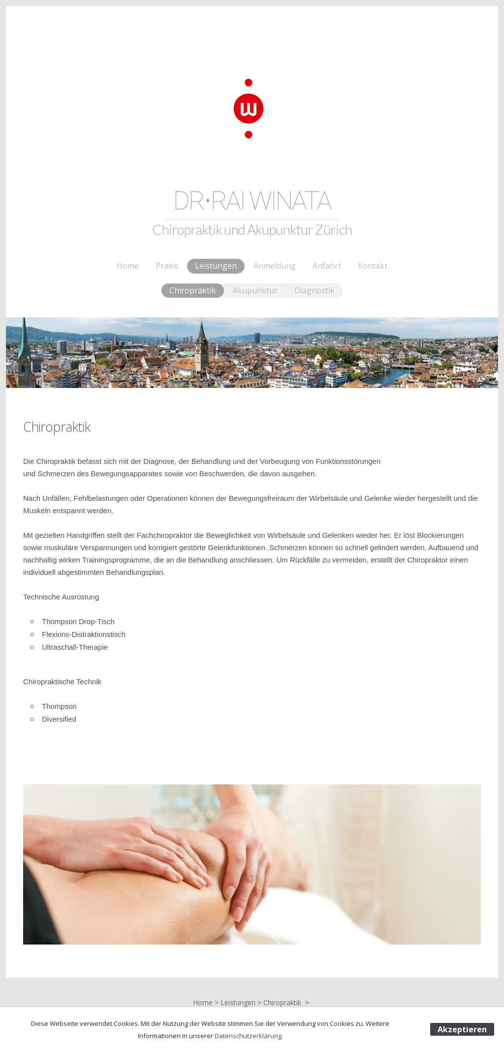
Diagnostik (314, 290)
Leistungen (216, 265)
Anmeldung (274, 265)
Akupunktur (255, 290)
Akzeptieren (462, 1029)
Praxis (167, 265)
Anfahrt (327, 265)
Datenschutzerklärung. (249, 1035)
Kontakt (372, 265)
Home (128, 265)
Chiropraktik (192, 290)
